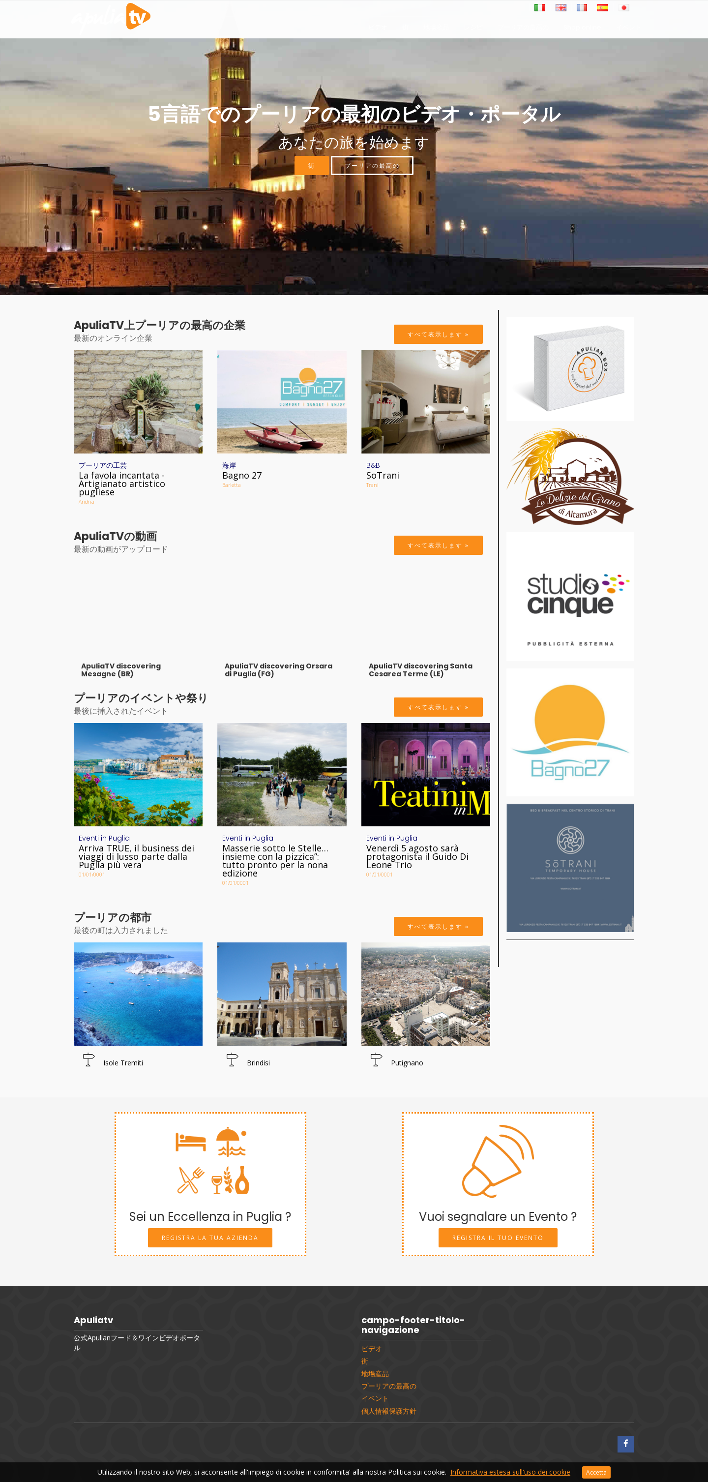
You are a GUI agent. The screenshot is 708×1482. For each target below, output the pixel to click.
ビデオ (377, 29)
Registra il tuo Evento (498, 1238)
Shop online (582, 29)
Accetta (596, 1472)
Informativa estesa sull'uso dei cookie (510, 1472)
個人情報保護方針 (388, 1411)
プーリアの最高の (523, 29)
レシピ (473, 29)
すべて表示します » (438, 334)
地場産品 (436, 29)
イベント (629, 29)
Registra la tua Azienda (210, 1238)
